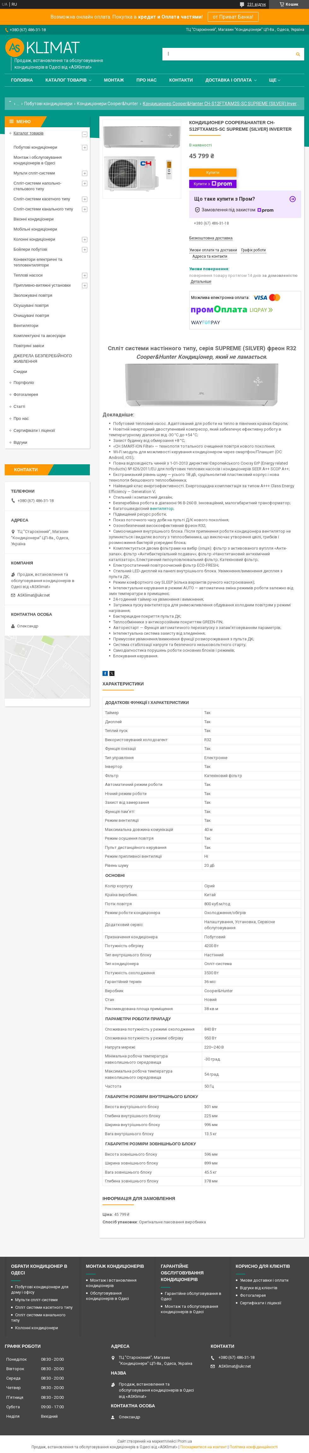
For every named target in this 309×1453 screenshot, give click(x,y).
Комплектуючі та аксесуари (40, 335)
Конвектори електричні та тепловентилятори (38, 262)
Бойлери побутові (30, 249)
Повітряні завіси (29, 345)
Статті (19, 406)
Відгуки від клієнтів (258, 1287)
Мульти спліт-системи (34, 173)
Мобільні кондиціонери (35, 229)
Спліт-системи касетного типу (42, 199)
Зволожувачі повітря (33, 295)
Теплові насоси (28, 275)
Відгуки (20, 442)
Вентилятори (26, 325)
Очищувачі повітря (31, 315)
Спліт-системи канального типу (43, 209)
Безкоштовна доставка (210, 238)
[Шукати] (298, 54)
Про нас (147, 80)
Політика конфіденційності (254, 1447)
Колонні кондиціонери (34, 239)
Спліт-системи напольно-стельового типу (37, 186)
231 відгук (256, 4)
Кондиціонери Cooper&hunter (107, 103)
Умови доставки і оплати (264, 1280)
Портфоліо (24, 382)
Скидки (20, 371)
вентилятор (161, 508)
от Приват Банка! (233, 17)
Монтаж (114, 80)
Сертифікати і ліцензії (34, 430)
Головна (22, 80)
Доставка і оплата (229, 80)
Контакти (181, 80)
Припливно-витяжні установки (42, 285)
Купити (212, 172)
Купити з (213, 184)
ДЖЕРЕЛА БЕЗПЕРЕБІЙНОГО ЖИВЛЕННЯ (43, 358)
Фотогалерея (26, 394)
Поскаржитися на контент (203, 1447)
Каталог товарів (65, 80)
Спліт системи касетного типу (44, 1307)
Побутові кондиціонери (48, 103)
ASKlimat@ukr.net (33, 595)
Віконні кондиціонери (34, 219)
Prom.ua (185, 1441)
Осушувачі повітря (31, 305)
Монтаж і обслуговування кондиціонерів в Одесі (38, 160)
